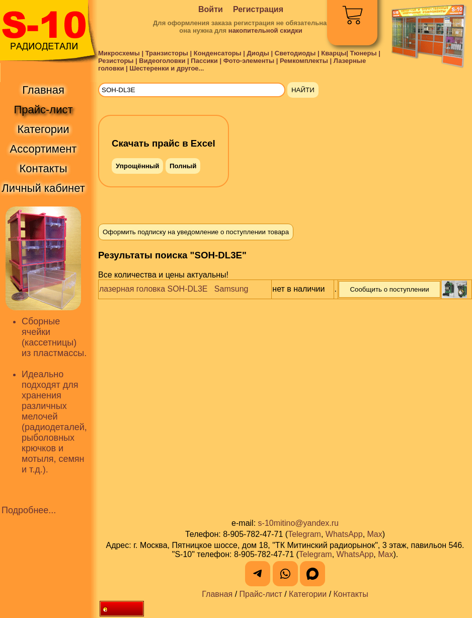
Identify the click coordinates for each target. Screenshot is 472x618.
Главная (217, 594)
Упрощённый (137, 166)
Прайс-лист (261, 594)
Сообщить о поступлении (389, 289)
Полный (183, 166)
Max (374, 534)
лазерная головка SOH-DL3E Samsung (173, 289)
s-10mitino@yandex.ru (298, 523)
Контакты (351, 594)
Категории (308, 594)
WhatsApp (344, 534)
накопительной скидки (265, 30)
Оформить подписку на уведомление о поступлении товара (196, 232)
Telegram (304, 534)
